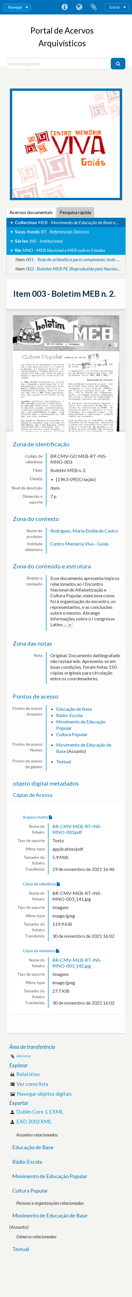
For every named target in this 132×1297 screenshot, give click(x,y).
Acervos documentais (31, 212)
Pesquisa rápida (75, 212)
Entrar (115, 7)
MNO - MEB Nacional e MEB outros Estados (63, 250)
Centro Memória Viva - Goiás (79, 543)
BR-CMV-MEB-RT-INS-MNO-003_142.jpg (77, 962)
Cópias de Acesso (32, 795)
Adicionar (23, 1056)
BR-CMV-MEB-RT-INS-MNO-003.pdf (77, 829)
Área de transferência (93, 7)
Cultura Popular (72, 734)
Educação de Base (74, 709)
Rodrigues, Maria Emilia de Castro (84, 530)
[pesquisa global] (60, 63)
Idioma (79, 7)
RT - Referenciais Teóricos (65, 231)
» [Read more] (70, 624)
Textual (63, 761)
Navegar (15, 7)
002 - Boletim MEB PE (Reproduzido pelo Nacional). (74, 268)
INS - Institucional (46, 241)
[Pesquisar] (118, 63)
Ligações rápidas (64, 7)
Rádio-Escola (69, 715)
